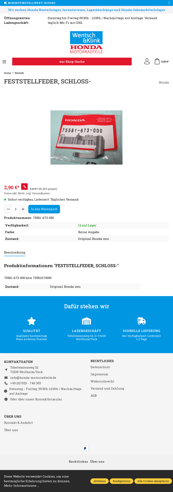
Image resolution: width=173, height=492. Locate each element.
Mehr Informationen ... (21, 485)
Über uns (12, 416)
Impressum (99, 374)
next (168, 3)
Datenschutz (100, 367)
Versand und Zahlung (107, 388)
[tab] (14, 252)
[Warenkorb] (161, 61)
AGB (94, 395)
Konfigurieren (121, 481)
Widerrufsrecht (102, 381)
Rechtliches (102, 360)
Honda (164, 82)
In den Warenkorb (44, 209)
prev (6, 3)
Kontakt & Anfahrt (18, 423)
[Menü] (4, 61)
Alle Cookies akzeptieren (153, 481)
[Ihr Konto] (147, 61)
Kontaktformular (48, 399)
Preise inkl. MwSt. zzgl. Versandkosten (27, 193)
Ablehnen (99, 481)
